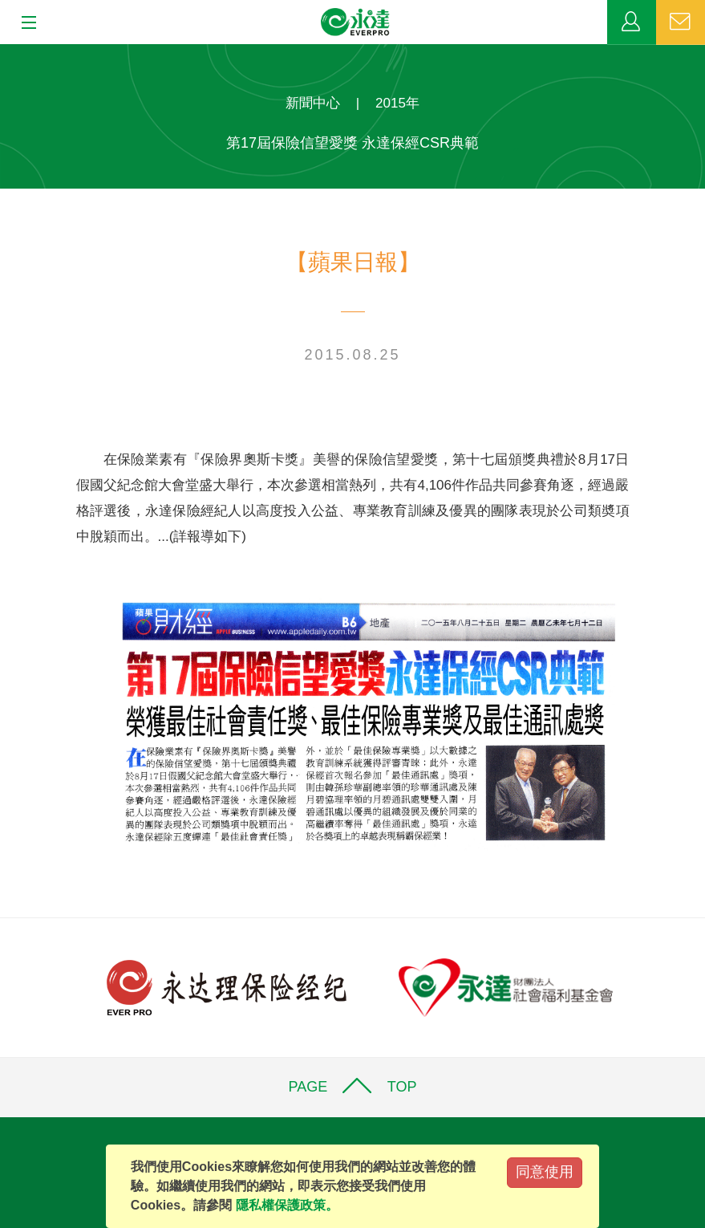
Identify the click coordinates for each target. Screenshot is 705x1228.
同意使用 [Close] (544, 1172)
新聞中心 (313, 103)
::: (5, 52)
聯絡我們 (680, 22)
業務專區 (631, 22)
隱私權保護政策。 (287, 1205)
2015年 (397, 103)
